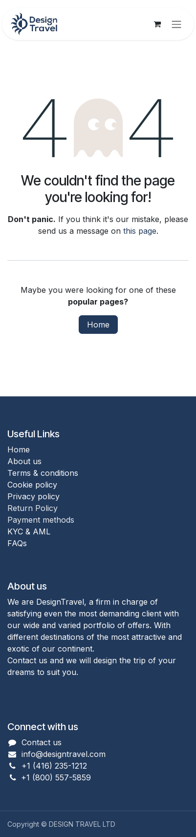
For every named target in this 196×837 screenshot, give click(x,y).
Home (98, 324)
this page (139, 231)
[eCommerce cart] (157, 24)
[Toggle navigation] (176, 24)
